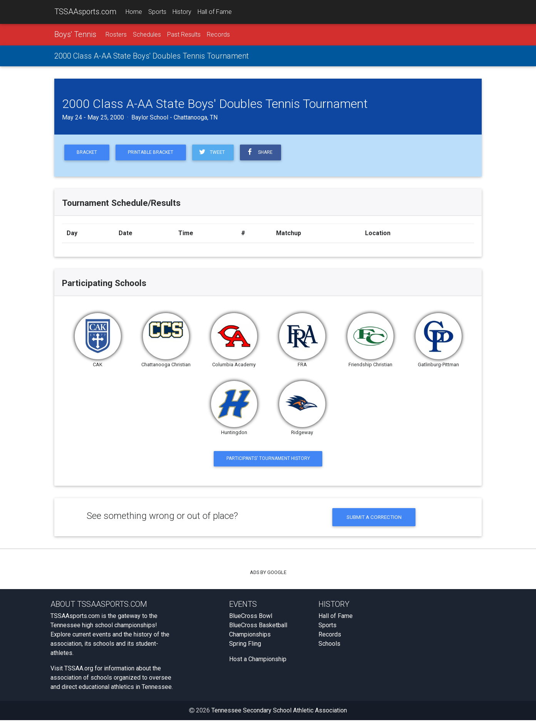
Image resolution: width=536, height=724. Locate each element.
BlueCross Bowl (250, 619)
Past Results (184, 35)
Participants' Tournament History (268, 460)
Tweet (217, 153)
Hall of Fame (215, 12)
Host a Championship (257, 663)
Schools (329, 647)
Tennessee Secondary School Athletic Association (279, 714)
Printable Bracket (154, 154)
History (182, 12)
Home (134, 12)
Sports (157, 12)
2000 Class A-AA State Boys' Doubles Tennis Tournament (151, 56)
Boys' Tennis (75, 35)
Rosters (116, 35)
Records (218, 35)
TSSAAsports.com (85, 12)
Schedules (147, 35)
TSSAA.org (78, 672)
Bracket (88, 154)
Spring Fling (245, 647)
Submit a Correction (374, 520)
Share (266, 153)
